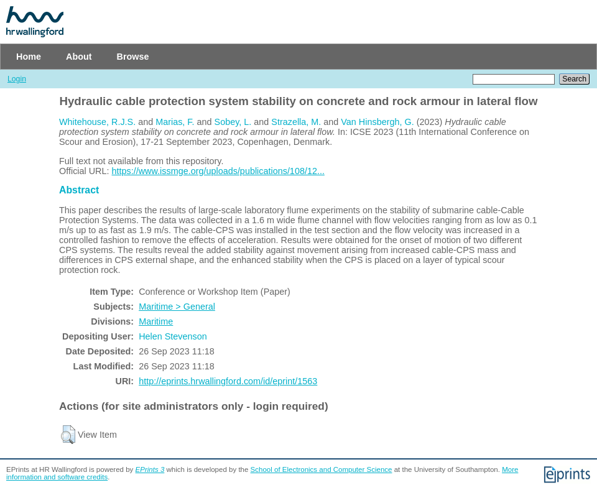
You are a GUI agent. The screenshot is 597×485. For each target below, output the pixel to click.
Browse (133, 57)
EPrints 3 (150, 469)
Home (28, 57)
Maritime (156, 321)
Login (16, 79)
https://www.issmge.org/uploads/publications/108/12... (218, 171)
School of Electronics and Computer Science (321, 469)
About (79, 57)
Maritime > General (177, 307)
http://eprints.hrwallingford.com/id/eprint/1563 (228, 381)
